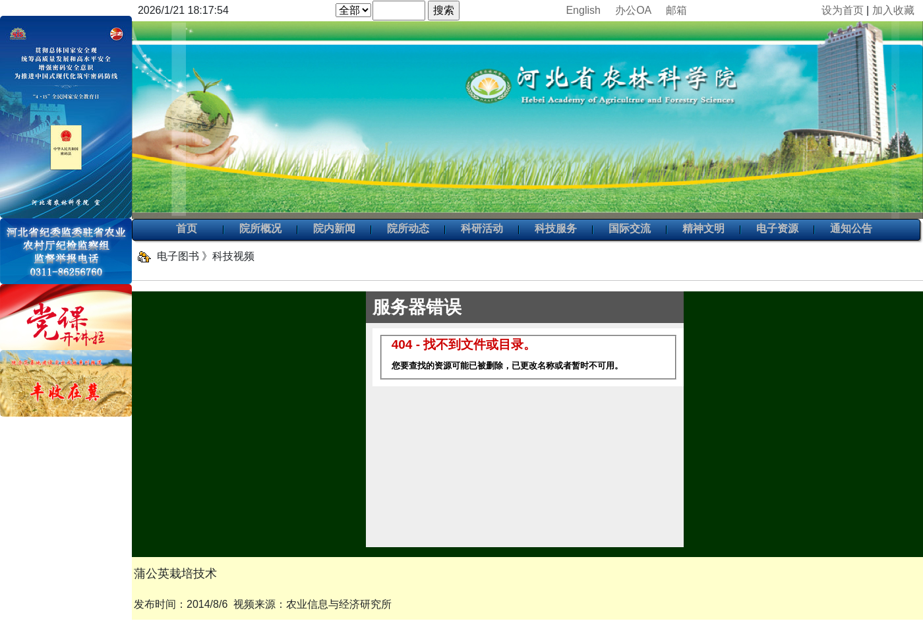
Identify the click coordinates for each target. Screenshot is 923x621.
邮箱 (676, 10)
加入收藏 (893, 10)
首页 (186, 229)
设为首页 (842, 10)
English (583, 10)
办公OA (633, 10)
